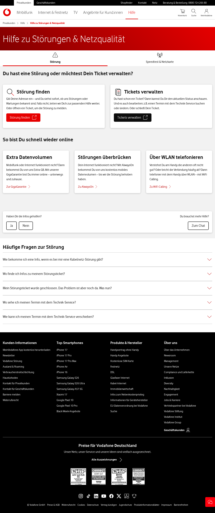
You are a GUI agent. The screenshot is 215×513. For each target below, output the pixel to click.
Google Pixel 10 (65, 400)
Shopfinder (126, 2)
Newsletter (9, 355)
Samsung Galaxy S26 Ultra (71, 383)
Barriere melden (11, 394)
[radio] (11, 226)
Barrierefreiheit (181, 504)
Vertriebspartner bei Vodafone (180, 405)
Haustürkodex (10, 377)
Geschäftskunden (46, 2)
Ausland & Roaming (13, 366)
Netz (154, 2)
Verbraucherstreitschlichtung (18, 372)
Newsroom (170, 355)
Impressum (166, 504)
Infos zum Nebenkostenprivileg (127, 394)
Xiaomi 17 (62, 394)
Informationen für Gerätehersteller (129, 400)
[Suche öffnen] (194, 12)
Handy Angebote (119, 355)
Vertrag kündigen (109, 504)
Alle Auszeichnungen (108, 460)
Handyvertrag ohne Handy (124, 349)
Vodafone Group (172, 422)
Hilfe (131, 12)
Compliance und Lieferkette (179, 372)
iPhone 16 (62, 372)
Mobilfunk (25, 12)
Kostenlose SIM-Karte (122, 361)
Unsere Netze (171, 366)
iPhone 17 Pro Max (66, 361)
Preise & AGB (53, 504)
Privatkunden (24, 2)
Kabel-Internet (118, 383)
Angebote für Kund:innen (103, 12)
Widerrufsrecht (11, 400)
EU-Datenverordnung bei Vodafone (129, 405)
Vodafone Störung (12, 361)
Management (171, 361)
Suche (113, 411)
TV (75, 12)
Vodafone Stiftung (173, 411)
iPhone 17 (62, 349)
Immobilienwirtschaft (121, 389)
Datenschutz (93, 504)
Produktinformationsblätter (146, 504)
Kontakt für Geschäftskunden (18, 389)
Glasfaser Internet (120, 377)
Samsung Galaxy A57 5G (70, 389)
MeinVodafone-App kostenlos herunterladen (26, 349)
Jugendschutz (125, 504)
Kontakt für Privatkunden (16, 383)
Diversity (168, 383)
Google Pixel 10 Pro (67, 405)
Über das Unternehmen (177, 349)
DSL (112, 372)
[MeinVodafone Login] (206, 12)
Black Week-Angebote (68, 411)
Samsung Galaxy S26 (68, 377)
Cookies (81, 504)
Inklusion (169, 377)
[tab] (55, 57)
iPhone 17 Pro (64, 355)
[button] (210, 502)
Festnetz (115, 366)
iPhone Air (62, 366)
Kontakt (142, 2)
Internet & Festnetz (53, 12)
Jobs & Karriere (172, 400)
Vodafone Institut (173, 416)
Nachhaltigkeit (172, 389)
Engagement (171, 394)
